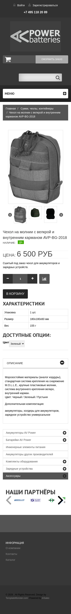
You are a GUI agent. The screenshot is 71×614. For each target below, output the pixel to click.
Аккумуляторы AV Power (21, 432)
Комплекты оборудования (22, 461)
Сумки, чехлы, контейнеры (37, 108)
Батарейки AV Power (18, 439)
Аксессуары (13, 475)
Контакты (11, 553)
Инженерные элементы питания (25, 447)
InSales (45, 598)
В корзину (15, 294)
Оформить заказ (51, 59)
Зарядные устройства (19, 468)
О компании (13, 548)
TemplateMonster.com (17, 598)
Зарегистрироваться (45, 5)
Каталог (10, 559)
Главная (11, 108)
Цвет (6, 342)
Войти (21, 5)
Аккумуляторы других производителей (29, 454)
